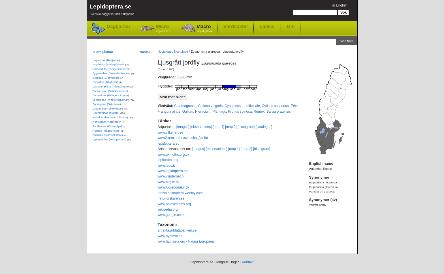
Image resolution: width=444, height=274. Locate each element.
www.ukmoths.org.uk (173, 155)
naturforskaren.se (171, 198)
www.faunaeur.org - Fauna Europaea (186, 241)
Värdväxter (235, 26)
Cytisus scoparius (275, 106)
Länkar (267, 26)
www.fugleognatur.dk (173, 187)
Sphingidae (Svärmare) (107, 104)
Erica (295, 106)
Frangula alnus (169, 112)
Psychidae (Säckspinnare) (109, 64)
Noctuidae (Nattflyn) (106, 121)
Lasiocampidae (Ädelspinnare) (111, 86)
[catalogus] (264, 127)
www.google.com (171, 215)
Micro (163, 29)
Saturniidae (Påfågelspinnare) (111, 95)
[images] (182, 127)
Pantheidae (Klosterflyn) (107, 126)
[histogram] (246, 127)
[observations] (201, 127)
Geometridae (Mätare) (106, 112)
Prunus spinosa (240, 112)
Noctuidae (165, 51)
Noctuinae (181, 51)
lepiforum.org (168, 160)
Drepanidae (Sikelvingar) (108, 108)
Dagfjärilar (119, 26)
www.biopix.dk (169, 182)
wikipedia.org (168, 209)
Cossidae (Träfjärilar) (105, 82)
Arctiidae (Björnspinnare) (108, 134)
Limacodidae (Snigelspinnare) (111, 68)
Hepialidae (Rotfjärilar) (106, 60)
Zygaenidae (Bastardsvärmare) (112, 73)
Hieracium (203, 112)
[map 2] (231, 127)
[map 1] (218, 127)
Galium (187, 112)
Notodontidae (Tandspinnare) (110, 117)
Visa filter (346, 41)
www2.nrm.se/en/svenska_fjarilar (183, 138)
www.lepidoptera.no (173, 171)
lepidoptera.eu (169, 143)
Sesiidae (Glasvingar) (106, 77)
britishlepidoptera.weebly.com (180, 193)
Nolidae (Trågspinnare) (107, 130)
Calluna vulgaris (210, 106)
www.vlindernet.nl (171, 176)
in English (339, 5)
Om (290, 26)
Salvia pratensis (278, 112)
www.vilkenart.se (170, 132)
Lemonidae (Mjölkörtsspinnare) (111, 99)
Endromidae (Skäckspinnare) (110, 91)
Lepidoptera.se (112, 10)
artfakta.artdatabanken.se (177, 230)
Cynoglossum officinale (242, 106)
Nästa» (145, 51)
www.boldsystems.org (174, 204)
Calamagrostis (185, 106)
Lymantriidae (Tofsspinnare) (110, 139)
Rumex (259, 112)
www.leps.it (166, 166)
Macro (204, 29)
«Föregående (103, 51)
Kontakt (247, 262)
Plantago (219, 112)
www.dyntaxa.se (170, 236)
